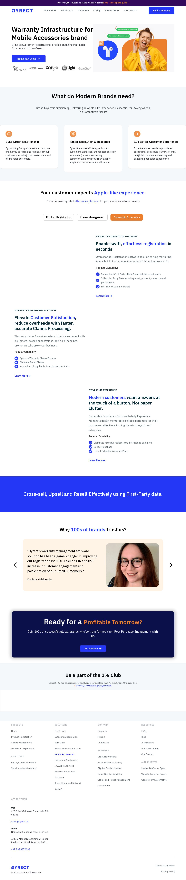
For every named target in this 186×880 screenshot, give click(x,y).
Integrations (147, 742)
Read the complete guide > (116, 2)
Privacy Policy (168, 871)
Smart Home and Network (68, 783)
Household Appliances (66, 760)
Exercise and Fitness (65, 771)
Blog (143, 736)
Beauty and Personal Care (68, 748)
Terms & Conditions (165, 865)
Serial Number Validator (110, 774)
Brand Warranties (150, 748)
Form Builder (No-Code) (110, 762)
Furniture (59, 777)
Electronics (60, 731)
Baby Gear (60, 742)
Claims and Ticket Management (114, 779)
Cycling (58, 789)
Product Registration (21, 736)
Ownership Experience (22, 748)
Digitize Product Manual (110, 768)
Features (102, 731)
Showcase (83, 10)
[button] (49, 10)
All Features (104, 785)
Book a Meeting (161, 10)
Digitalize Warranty (107, 756)
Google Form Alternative (154, 779)
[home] (22, 10)
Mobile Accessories (65, 754)
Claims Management (21, 742)
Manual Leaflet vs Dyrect (153, 768)
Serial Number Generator (24, 768)
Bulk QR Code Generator (23, 762)
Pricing (96, 10)
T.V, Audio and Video (64, 765)
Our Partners (147, 754)
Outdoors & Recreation (66, 736)
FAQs (144, 731)
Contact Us (103, 742)
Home (14, 731)
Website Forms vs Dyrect (153, 774)
